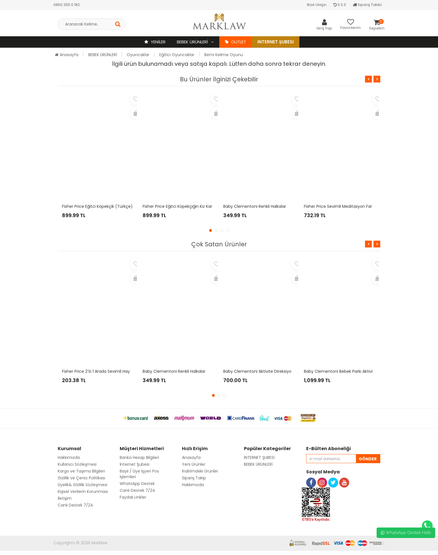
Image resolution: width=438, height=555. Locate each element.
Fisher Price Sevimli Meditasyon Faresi (340, 206)
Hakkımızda (69, 457)
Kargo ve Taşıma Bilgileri (81, 471)
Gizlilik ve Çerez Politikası (81, 478)
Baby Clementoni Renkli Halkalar (254, 206)
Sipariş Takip (194, 478)
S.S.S (339, 4)
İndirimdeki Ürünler (200, 471)
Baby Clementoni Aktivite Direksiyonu (260, 371)
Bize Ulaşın (317, 4)
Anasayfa (66, 55)
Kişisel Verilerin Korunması (83, 491)
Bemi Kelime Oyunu (223, 55)
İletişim (65, 498)
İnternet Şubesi (275, 42)
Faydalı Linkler (133, 497)
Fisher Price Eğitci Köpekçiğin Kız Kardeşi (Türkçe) (191, 206)
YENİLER (155, 42)
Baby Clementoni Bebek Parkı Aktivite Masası (347, 371)
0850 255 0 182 (66, 4)
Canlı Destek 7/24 (75, 505)
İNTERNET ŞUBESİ (259, 457)
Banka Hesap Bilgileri (139, 457)
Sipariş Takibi (367, 4)
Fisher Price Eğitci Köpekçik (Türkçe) (97, 206)
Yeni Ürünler (193, 464)
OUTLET (235, 42)
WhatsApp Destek (137, 483)
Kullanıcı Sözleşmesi (77, 464)
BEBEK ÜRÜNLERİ (193, 42)
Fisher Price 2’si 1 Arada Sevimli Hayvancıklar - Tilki (110, 371)
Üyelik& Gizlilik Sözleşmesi (82, 485)
